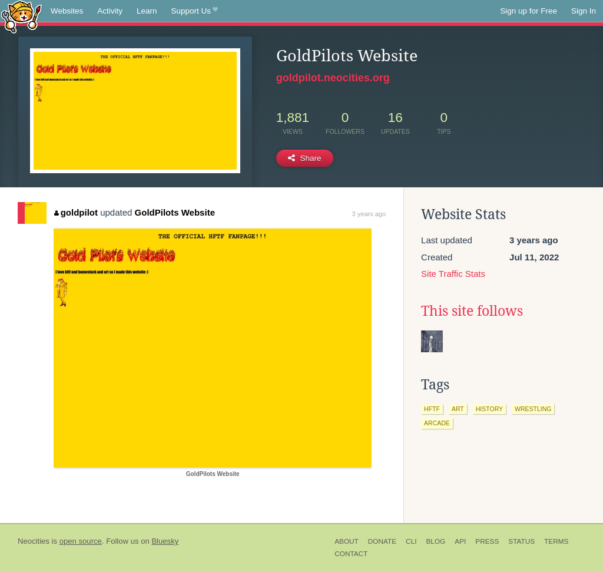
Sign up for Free (528, 10)
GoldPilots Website (175, 212)
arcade (437, 422)
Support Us (194, 11)
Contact (350, 554)
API (460, 541)
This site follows (472, 311)
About (346, 541)
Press (487, 541)
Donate (382, 541)
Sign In (583, 10)
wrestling (533, 408)
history (489, 408)
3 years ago (369, 213)
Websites (67, 10)
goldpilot (76, 212)
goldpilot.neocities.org (333, 78)
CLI (411, 541)
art (458, 408)
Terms (556, 541)
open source (80, 541)
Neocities (33, 541)
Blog (435, 541)
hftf (432, 408)
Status (521, 541)
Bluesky (164, 541)
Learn (147, 10)
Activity (109, 10)
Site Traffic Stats (453, 274)
